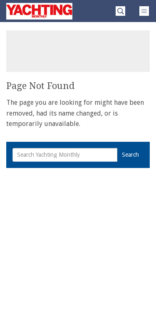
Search (130, 154)
